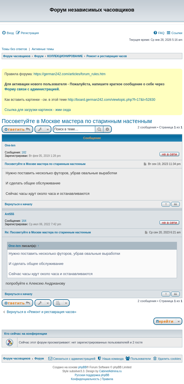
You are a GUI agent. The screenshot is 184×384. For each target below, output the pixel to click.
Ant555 (9, 214)
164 (24, 220)
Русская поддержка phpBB (92, 375)
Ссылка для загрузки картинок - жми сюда (37, 110)
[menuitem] (8, 33)
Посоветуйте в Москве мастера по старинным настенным (77, 121)
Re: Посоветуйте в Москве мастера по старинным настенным (48, 232)
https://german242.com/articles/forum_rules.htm (69, 74)
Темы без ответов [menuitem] (14, 49)
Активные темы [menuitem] (43, 49)
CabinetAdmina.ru (110, 371)
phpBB (82, 367)
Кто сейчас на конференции (25, 333)
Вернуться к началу (18, 204)
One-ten (10, 145)
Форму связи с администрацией (31, 89)
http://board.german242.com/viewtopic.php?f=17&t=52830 (111, 100)
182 (24, 152)
